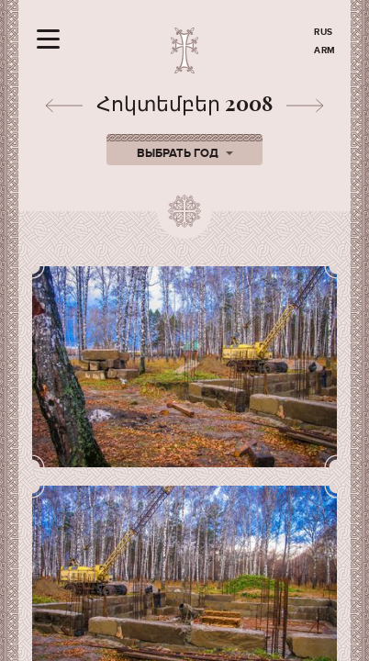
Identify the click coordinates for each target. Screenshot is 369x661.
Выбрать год (185, 153)
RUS (323, 32)
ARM (325, 50)
